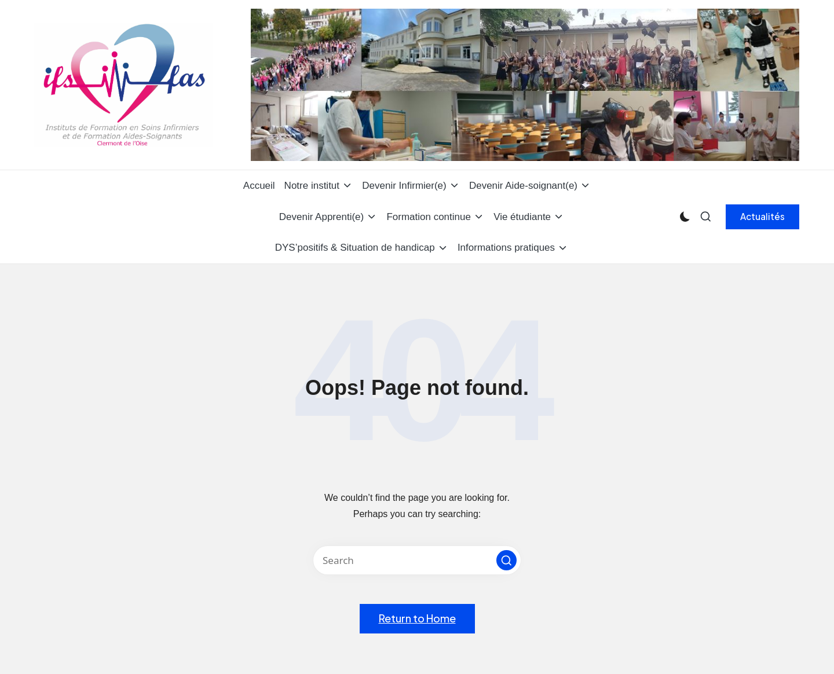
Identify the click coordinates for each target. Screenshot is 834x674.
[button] (762, 216)
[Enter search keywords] (417, 560)
